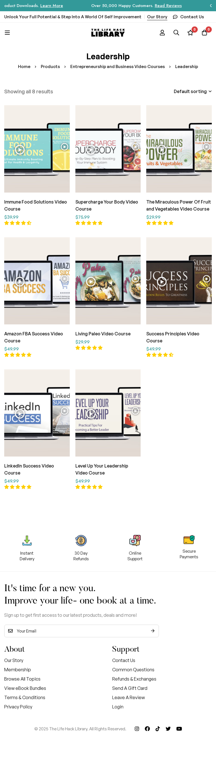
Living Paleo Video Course (102, 333)
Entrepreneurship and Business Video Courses (117, 66)
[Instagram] (137, 726)
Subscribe (152, 629)
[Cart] (204, 33)
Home (24, 66)
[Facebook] (147, 726)
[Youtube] (179, 726)
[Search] (176, 33)
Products (50, 66)
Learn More (58, 6)
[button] (18, 222)
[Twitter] (168, 726)
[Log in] (162, 33)
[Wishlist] (190, 33)
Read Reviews (174, 6)
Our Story (157, 16)
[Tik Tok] (158, 726)
